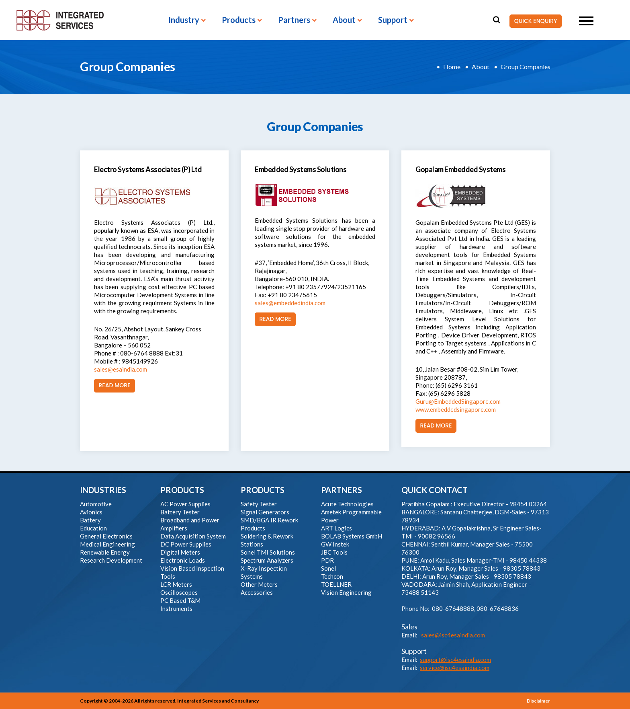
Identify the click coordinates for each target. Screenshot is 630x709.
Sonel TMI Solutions (268, 552)
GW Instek (335, 544)
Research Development (111, 560)
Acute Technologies (347, 504)
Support (392, 20)
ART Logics (336, 528)
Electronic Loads (182, 560)
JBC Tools (334, 552)
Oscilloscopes (179, 592)
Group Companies (525, 66)
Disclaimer (538, 701)
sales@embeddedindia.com (290, 302)
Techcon (332, 576)
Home (451, 66)
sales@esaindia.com (120, 369)
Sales (409, 626)
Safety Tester (259, 504)
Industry (183, 20)
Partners (294, 20)
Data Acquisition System (193, 536)
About (344, 20)
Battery (90, 520)
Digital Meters (180, 552)
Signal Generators (265, 512)
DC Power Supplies (185, 544)
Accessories (257, 592)
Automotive (96, 504)
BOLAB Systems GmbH (351, 536)
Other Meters (259, 584)
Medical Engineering (107, 544)
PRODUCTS (182, 490)
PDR (327, 560)
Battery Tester (180, 512)
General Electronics (106, 536)
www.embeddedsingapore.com (455, 409)
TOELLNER (336, 584)
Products (239, 20)
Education (93, 528)
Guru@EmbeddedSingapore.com (458, 401)
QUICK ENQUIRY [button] (533, 21)
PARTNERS (341, 490)
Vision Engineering (346, 592)
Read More (112, 385)
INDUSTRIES (103, 490)
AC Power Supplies (185, 504)
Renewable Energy (105, 552)
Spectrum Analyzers (267, 560)
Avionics (91, 512)
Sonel (328, 568)
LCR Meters (176, 584)
